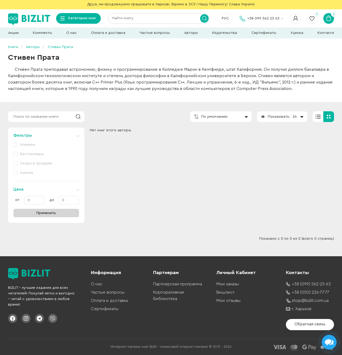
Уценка (296, 33)
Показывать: (279, 117)
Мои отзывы (228, 300)
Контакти (325, 33)
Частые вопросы (154, 33)
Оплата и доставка (108, 33)
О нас (71, 33)
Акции (13, 33)
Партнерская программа (177, 284)
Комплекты (42, 33)
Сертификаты (263, 33)
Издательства (224, 33)
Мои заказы (227, 284)
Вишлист (225, 292)
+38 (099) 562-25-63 (311, 284)
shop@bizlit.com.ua (310, 300)
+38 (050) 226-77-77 (310, 292)
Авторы (191, 33)
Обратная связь (309, 324)
